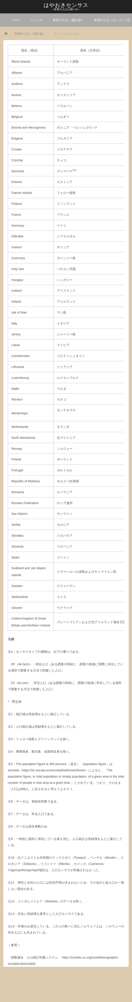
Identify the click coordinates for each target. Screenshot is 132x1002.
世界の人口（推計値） (68, 20)
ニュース (36, 20)
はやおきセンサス (66, 5)
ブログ (16, 20)
